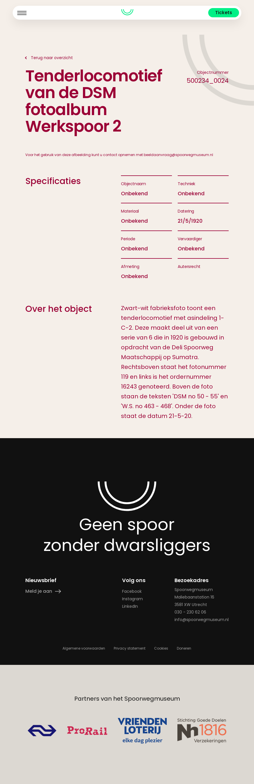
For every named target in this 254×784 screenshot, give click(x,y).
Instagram (132, 598)
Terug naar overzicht (52, 58)
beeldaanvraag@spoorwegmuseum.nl (178, 154)
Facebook (132, 591)
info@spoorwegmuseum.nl (202, 619)
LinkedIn (130, 606)
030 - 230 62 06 (190, 612)
